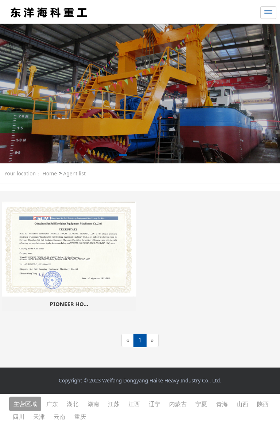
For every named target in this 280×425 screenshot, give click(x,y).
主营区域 (25, 404)
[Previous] (127, 340)
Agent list (74, 173)
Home (49, 173)
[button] (123, 156)
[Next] (152, 340)
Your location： (22, 173)
